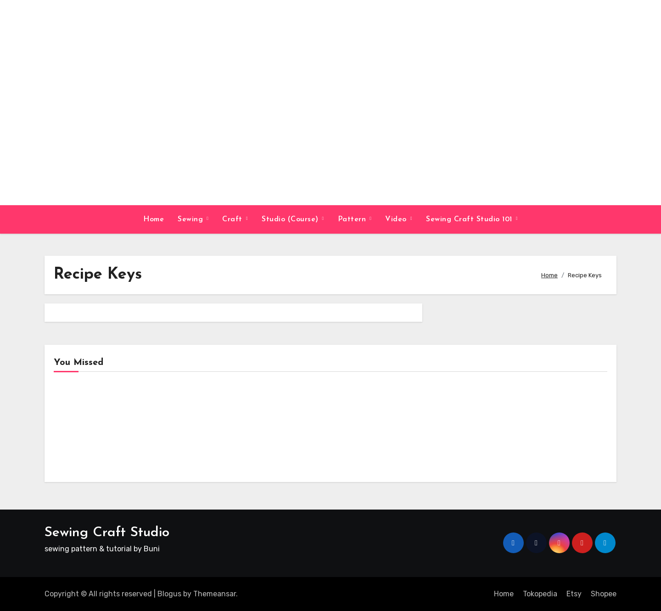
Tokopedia (540, 593)
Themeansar (214, 593)
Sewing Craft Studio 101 (470, 219)
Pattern (353, 219)
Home (153, 219)
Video (397, 219)
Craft (233, 219)
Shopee (603, 593)
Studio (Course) (291, 219)
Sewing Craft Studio (107, 533)
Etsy (574, 593)
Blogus (169, 593)
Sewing (192, 219)
